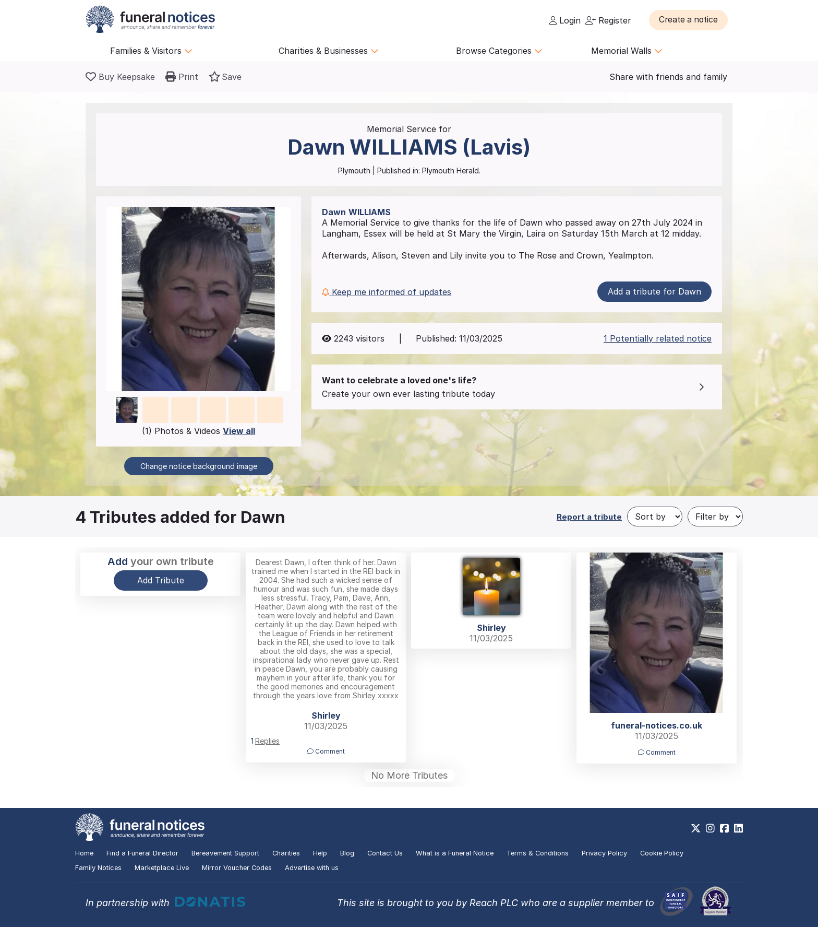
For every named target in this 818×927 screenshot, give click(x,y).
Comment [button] (326, 751)
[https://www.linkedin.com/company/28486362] (738, 828)
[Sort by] (654, 516)
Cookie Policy (661, 853)
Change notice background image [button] (198, 466)
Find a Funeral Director (142, 853)
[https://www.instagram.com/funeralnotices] (710, 828)
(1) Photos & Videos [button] (198, 431)
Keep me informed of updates (386, 292)
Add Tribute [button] (160, 580)
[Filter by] (715, 516)
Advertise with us (312, 868)
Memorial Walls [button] (627, 50)
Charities (286, 853)
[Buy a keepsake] (120, 77)
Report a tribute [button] (589, 517)
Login (565, 20)
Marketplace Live (162, 868)
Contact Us (385, 853)
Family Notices (98, 868)
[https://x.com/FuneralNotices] (696, 828)
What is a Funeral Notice (455, 853)
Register (608, 20)
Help (320, 853)
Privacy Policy (604, 853)
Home (84, 853)
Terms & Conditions (538, 853)
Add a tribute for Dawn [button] (654, 291)
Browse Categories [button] (499, 50)
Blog (347, 853)
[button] (690, 20)
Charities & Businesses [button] (329, 50)
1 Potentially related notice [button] (658, 338)
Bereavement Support (225, 853)
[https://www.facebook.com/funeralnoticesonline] (724, 828)
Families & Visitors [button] (151, 50)
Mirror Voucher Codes (237, 868)
